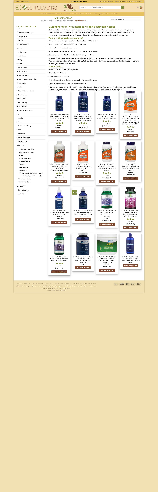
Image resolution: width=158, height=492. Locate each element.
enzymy (19, 60)
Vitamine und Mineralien (75, 14)
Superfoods (21, 134)
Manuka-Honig (22, 102)
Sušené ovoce (22, 141)
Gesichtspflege (22, 71)
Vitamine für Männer (24, 182)
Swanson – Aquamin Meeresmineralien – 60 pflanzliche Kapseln (130, 214)
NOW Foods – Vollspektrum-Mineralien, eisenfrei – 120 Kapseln (131, 168)
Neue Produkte (22, 106)
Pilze (18, 114)
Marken (114, 14)
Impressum (49, 283)
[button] (22, 1)
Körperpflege (21, 83)
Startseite (42, 21)
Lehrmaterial (21, 95)
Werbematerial (22, 186)
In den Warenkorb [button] (59, 131)
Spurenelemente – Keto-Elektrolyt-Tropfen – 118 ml (83, 213)
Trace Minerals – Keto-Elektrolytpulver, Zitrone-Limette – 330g (107, 260)
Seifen (19, 130)
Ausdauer (21, 155)
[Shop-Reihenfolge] (125, 19)
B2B (94, 283)
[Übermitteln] (122, 7)
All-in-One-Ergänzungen (26, 152)
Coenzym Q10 (22, 36)
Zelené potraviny (23, 190)
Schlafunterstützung (24, 126)
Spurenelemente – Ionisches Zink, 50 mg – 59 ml (59, 213)
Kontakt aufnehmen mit (136, 1)
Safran (19, 122)
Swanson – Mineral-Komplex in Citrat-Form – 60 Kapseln (59, 259)
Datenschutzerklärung (79, 283)
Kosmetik (20, 87)
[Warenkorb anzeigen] (140, 7)
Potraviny (20, 118)
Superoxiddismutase (24, 137)
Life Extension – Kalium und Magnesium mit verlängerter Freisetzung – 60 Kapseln (83, 118)
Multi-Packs (22, 164)
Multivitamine (22, 170)
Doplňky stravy (22, 52)
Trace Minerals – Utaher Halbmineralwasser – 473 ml (131, 259)
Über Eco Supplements (106, 1)
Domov (19, 48)
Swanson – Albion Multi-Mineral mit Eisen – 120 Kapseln (107, 214)
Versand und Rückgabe (121, 1)
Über (90, 283)
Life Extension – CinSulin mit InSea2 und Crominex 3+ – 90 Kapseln (59, 118)
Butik (50, 21)
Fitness (89, 14)
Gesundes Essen (23, 75)
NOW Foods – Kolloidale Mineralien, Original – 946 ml (83, 167)
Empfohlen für (22, 56)
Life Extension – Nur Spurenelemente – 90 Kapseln (106, 117)
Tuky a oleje (21, 145)
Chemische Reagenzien (25, 33)
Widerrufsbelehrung (62, 283)
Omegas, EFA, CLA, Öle (102, 14)
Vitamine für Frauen (24, 179)
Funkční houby (22, 68)
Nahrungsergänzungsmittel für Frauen (30, 173)
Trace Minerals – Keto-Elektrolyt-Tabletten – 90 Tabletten (83, 260)
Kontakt (20, 283)
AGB (25, 283)
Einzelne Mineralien (24, 158)
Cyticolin (20, 40)
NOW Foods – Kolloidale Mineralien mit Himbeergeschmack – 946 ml (59, 168)
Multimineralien (23, 167)
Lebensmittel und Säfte (25, 91)
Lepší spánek (21, 99)
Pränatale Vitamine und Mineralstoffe (30, 176)
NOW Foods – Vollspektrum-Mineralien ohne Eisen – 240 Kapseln (107, 168)
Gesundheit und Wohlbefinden (52, 14)
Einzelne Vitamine (24, 161)
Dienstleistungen (23, 44)
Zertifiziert (20, 194)
